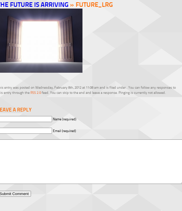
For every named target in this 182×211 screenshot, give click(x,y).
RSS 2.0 (35, 92)
